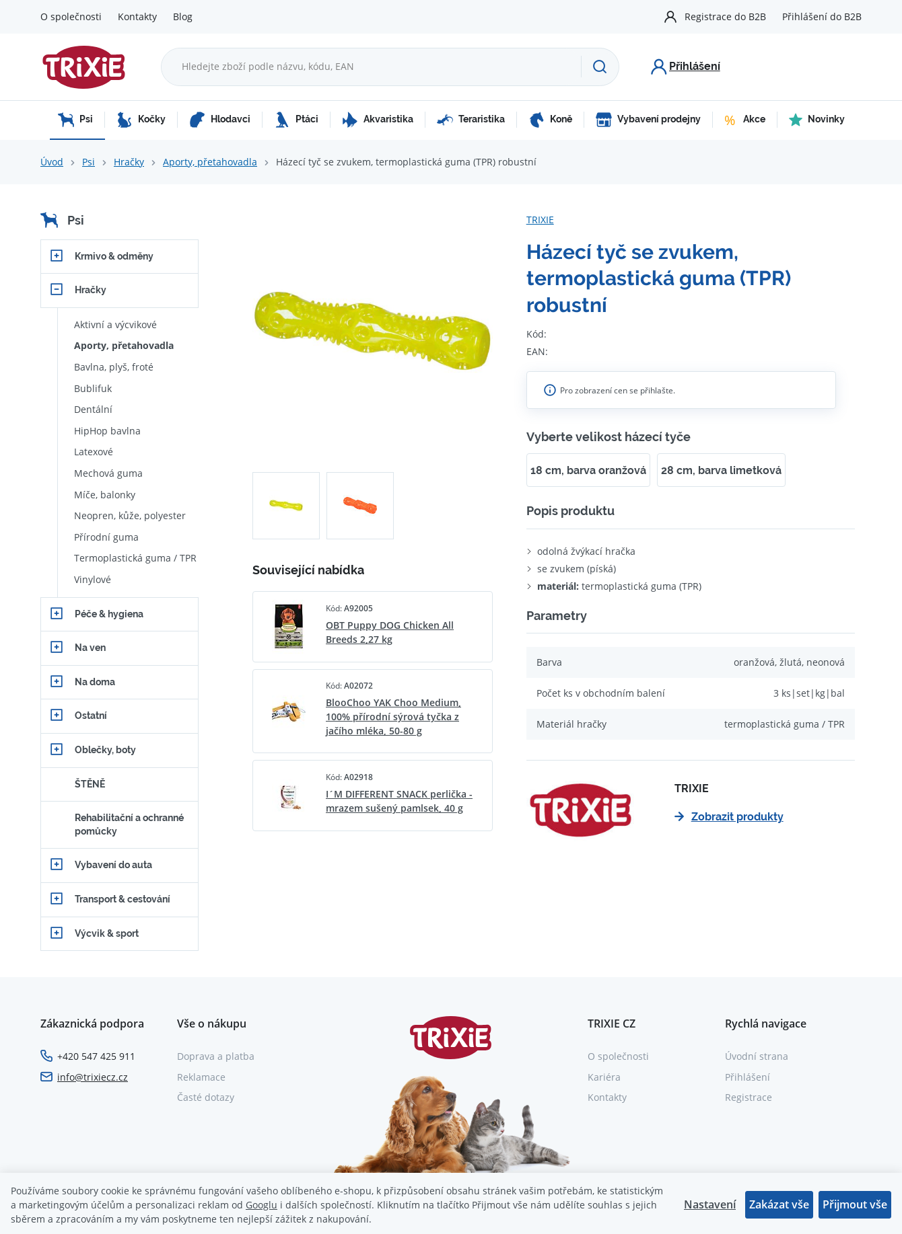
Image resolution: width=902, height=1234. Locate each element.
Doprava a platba (215, 1056)
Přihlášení (747, 1077)
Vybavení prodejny (648, 120)
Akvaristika (377, 120)
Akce (744, 119)
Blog (183, 16)
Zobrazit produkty (729, 816)
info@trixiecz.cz (92, 1077)
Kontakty (137, 16)
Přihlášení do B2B (822, 16)
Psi (75, 120)
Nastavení (710, 1204)
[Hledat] (600, 66)
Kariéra (604, 1077)
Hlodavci (219, 120)
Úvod (51, 161)
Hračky (129, 161)
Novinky (817, 119)
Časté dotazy (205, 1097)
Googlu (261, 1204)
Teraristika (471, 120)
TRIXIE (540, 219)
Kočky (141, 120)
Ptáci (296, 120)
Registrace (748, 1097)
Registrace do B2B (725, 16)
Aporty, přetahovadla (210, 161)
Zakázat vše (779, 1204)
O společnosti (71, 16)
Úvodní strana (756, 1056)
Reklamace (201, 1077)
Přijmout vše (855, 1204)
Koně (550, 120)
